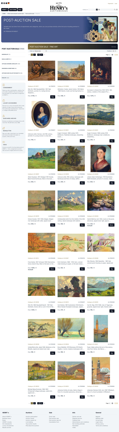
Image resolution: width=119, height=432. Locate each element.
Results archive (6, 427)
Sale (50, 413)
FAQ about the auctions (32, 425)
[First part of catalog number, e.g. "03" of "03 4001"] (89, 9)
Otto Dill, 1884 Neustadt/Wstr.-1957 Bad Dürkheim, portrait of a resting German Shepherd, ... (39, 90)
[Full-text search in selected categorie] (107, 9)
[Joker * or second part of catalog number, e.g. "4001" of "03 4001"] (93, 9)
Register (98, 416)
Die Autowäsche (7, 424)
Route (4, 420)
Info (73, 413)
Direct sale (52, 416)
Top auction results (31, 424)
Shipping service (77, 418)
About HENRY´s (6, 416)
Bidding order (99, 418)
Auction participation (31, 416)
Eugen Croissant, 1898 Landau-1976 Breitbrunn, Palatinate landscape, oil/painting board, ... (70, 134)
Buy (53, 97)
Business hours (6, 418)
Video (74, 427)
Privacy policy (100, 424)
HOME (4, 13)
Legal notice (99, 422)
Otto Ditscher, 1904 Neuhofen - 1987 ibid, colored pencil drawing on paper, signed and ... (100, 263)
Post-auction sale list (55, 420)
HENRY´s (5, 9)
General (98, 413)
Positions (109, 51)
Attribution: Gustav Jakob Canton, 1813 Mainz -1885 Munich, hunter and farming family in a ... (71, 90)
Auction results (30, 418)
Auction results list (31, 420)
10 (41, 54)
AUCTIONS (13, 9)
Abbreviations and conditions (80, 422)
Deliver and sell (76, 416)
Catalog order (76, 420)
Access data (99, 420)
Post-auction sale (29, 13)
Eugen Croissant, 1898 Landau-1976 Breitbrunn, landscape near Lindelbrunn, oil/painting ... (98, 134)
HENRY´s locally (7, 422)
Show (111, 225)
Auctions (29, 413)
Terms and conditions (102, 425)
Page (107, 54)
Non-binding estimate (78, 424)
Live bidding (29, 422)
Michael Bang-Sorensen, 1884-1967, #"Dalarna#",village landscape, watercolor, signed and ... (40, 391)
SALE (19, 9)
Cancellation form (54, 422)
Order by (32, 51)
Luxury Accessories (8, 425)
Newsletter (75, 425)
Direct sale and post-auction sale (16, 13)
